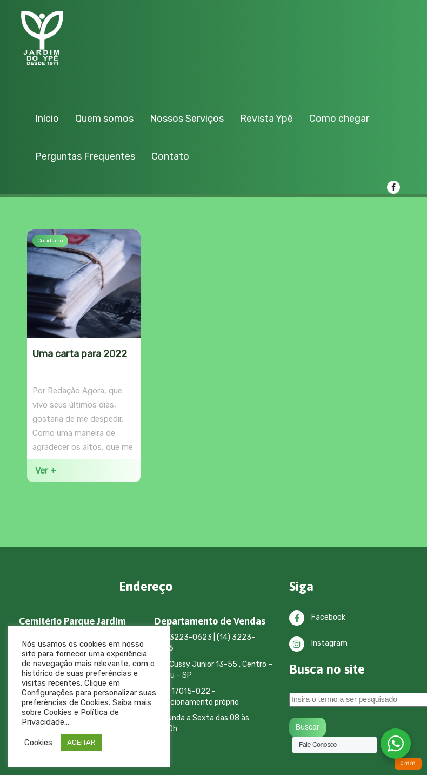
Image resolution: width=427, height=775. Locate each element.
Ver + (45, 470)
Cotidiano (50, 241)
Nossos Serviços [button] (187, 118)
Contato (170, 156)
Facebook (317, 617)
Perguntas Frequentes (85, 156)
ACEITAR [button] (81, 742)
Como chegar (339, 118)
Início (47, 118)
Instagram (318, 643)
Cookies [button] (38, 742)
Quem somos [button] (104, 118)
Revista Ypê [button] (266, 118)
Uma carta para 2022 (79, 354)
